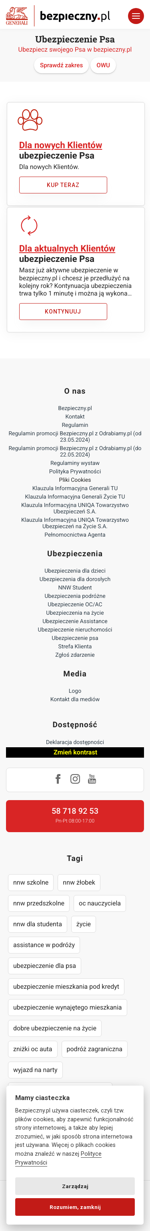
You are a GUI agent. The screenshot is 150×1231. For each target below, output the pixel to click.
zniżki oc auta (32, 1049)
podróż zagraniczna (94, 1049)
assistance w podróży (44, 945)
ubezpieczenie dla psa (44, 966)
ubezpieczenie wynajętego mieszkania (67, 1007)
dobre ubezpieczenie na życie (54, 1028)
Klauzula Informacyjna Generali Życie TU (75, 497)
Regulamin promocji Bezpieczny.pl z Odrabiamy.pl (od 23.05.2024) (74, 436)
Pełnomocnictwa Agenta (74, 535)
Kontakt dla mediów (75, 699)
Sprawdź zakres (61, 65)
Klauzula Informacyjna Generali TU (75, 488)
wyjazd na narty (35, 1070)
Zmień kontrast (75, 752)
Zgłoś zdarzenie (75, 655)
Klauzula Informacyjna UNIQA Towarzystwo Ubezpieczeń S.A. (75, 508)
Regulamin (75, 425)
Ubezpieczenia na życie (75, 613)
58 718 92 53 (75, 811)
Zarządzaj (75, 1186)
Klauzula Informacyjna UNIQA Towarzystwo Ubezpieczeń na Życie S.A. (75, 523)
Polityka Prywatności (75, 472)
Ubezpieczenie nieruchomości (75, 630)
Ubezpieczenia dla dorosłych (75, 579)
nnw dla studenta (37, 924)
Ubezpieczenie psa (75, 638)
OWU (103, 65)
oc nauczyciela (100, 903)
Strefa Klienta (75, 647)
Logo (75, 691)
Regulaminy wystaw (75, 463)
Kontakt (74, 417)
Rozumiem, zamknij (75, 1207)
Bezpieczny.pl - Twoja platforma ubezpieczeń (58, 16)
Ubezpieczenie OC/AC (75, 604)
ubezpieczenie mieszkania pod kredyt (66, 986)
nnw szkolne (30, 882)
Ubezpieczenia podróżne (74, 596)
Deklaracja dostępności (75, 742)
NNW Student (75, 588)
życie (83, 924)
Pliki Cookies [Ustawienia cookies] (75, 480)
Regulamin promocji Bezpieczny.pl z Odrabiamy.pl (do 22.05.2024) (74, 451)
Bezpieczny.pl (75, 408)
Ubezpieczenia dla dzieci (75, 571)
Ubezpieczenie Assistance (75, 621)
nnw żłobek (79, 882)
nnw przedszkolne (38, 903)
